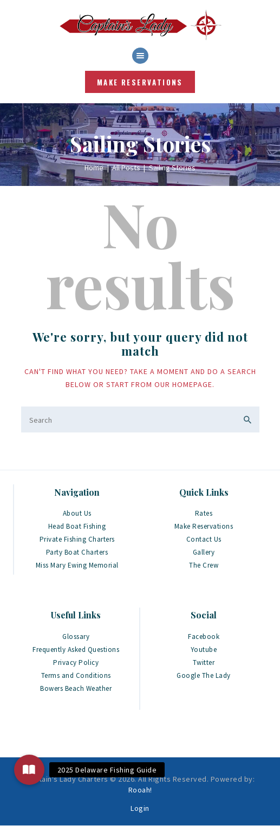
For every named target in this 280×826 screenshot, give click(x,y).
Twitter (204, 662)
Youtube (204, 649)
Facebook (203, 636)
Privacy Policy (76, 662)
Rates (204, 513)
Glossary (75, 636)
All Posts (126, 167)
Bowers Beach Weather (76, 688)
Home (93, 167)
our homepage (183, 384)
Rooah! (140, 790)
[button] (29, 770)
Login (140, 808)
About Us (77, 513)
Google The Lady (204, 675)
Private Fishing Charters (77, 539)
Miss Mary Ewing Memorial (77, 565)
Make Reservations (203, 526)
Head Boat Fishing (77, 526)
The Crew (203, 565)
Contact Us (204, 539)
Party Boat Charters (77, 552)
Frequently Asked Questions (75, 649)
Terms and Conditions (76, 675)
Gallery (204, 552)
